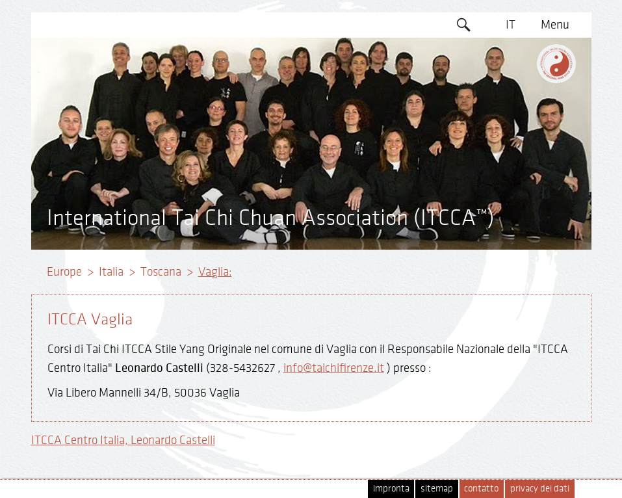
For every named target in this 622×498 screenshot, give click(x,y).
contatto (481, 488)
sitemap (437, 488)
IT (510, 24)
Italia (111, 271)
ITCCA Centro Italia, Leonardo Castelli (123, 440)
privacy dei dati (539, 488)
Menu (555, 24)
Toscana (160, 271)
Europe (64, 271)
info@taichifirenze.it (333, 367)
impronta (391, 488)
